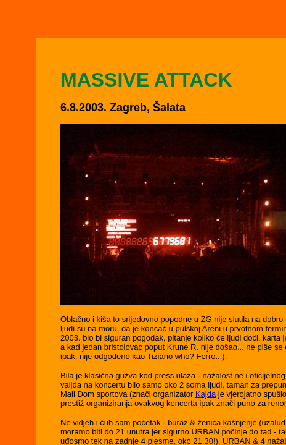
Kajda (205, 394)
